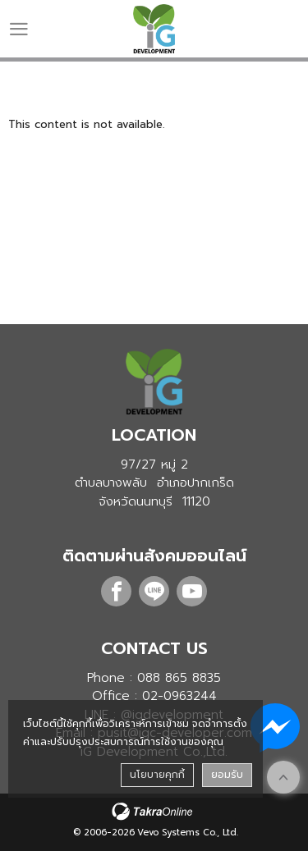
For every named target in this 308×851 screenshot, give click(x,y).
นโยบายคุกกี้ (157, 774)
